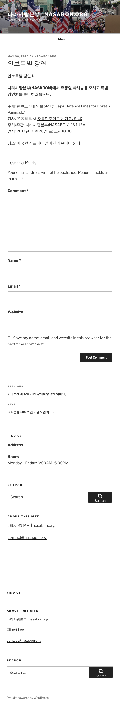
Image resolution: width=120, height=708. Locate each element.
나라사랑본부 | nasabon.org (48, 14)
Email (14, 286)
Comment (18, 190)
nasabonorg (45, 56)
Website (15, 312)
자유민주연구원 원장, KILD (59, 118)
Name (14, 260)
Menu (60, 39)
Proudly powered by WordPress (28, 697)
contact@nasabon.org (27, 537)
